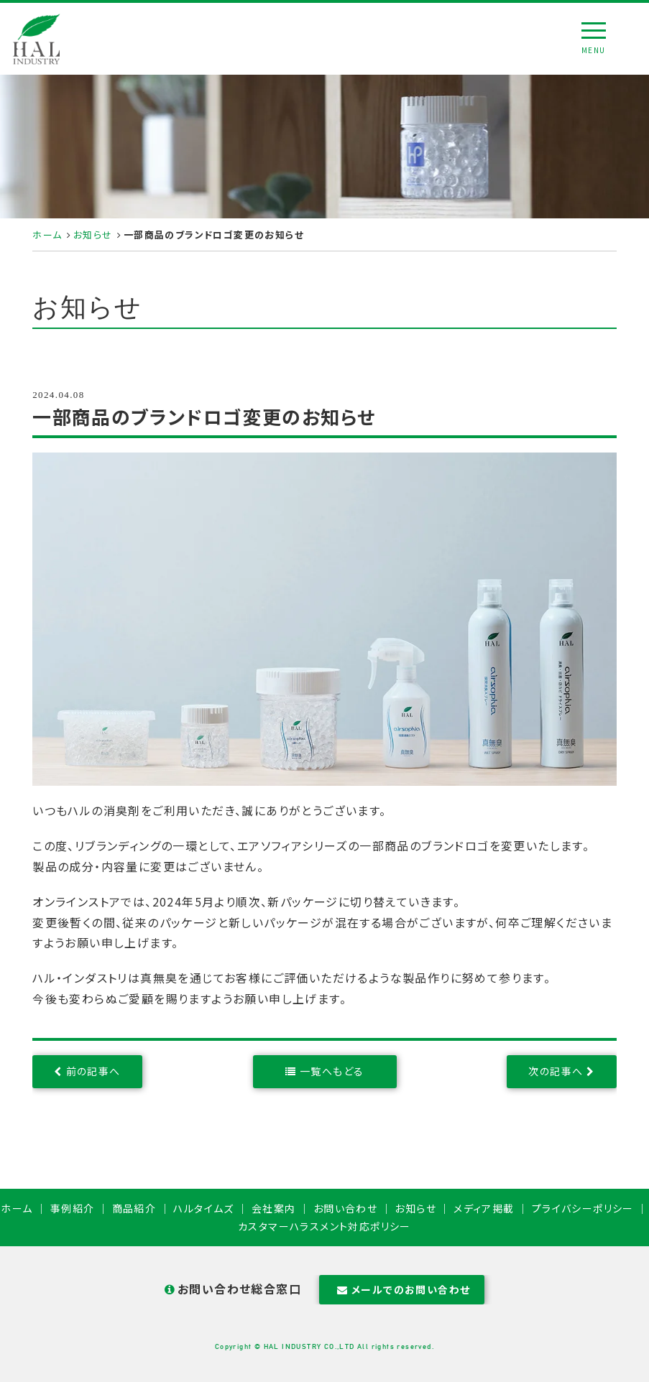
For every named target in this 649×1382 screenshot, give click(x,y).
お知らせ (93, 234)
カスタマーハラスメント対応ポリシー (324, 1226)
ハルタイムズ (203, 1208)
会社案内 (274, 1208)
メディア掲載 (484, 1208)
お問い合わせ (345, 1208)
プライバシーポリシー (583, 1208)
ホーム (47, 234)
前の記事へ (93, 1071)
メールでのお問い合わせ (402, 1289)
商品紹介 (134, 1208)
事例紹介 (72, 1208)
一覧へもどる (332, 1071)
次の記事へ (555, 1071)
